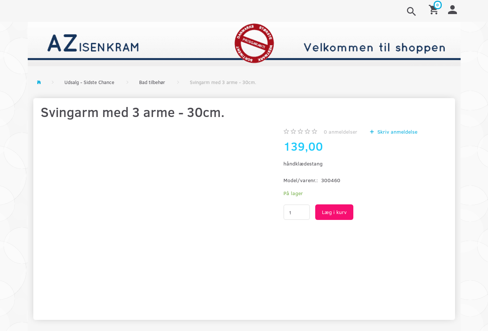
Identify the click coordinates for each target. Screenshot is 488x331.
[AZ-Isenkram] (244, 43)
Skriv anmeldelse (396, 131)
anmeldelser (340, 131)
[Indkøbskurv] (434, 9)
